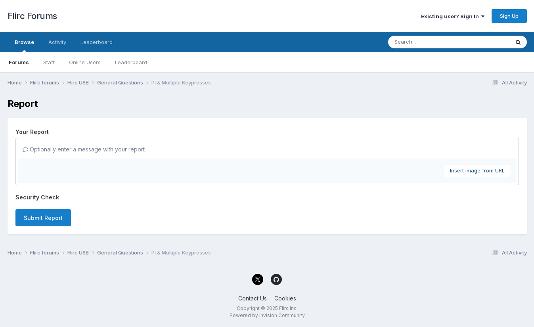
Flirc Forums (32, 16)
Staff (49, 62)
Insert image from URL (477, 170)
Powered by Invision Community (267, 315)
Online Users (85, 62)
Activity (57, 42)
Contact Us (252, 298)
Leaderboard (131, 62)
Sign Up (509, 16)
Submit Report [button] (43, 217)
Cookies (285, 298)
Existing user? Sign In (452, 16)
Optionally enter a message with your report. (84, 149)
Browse (24, 45)
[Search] (427, 42)
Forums (19, 62)
